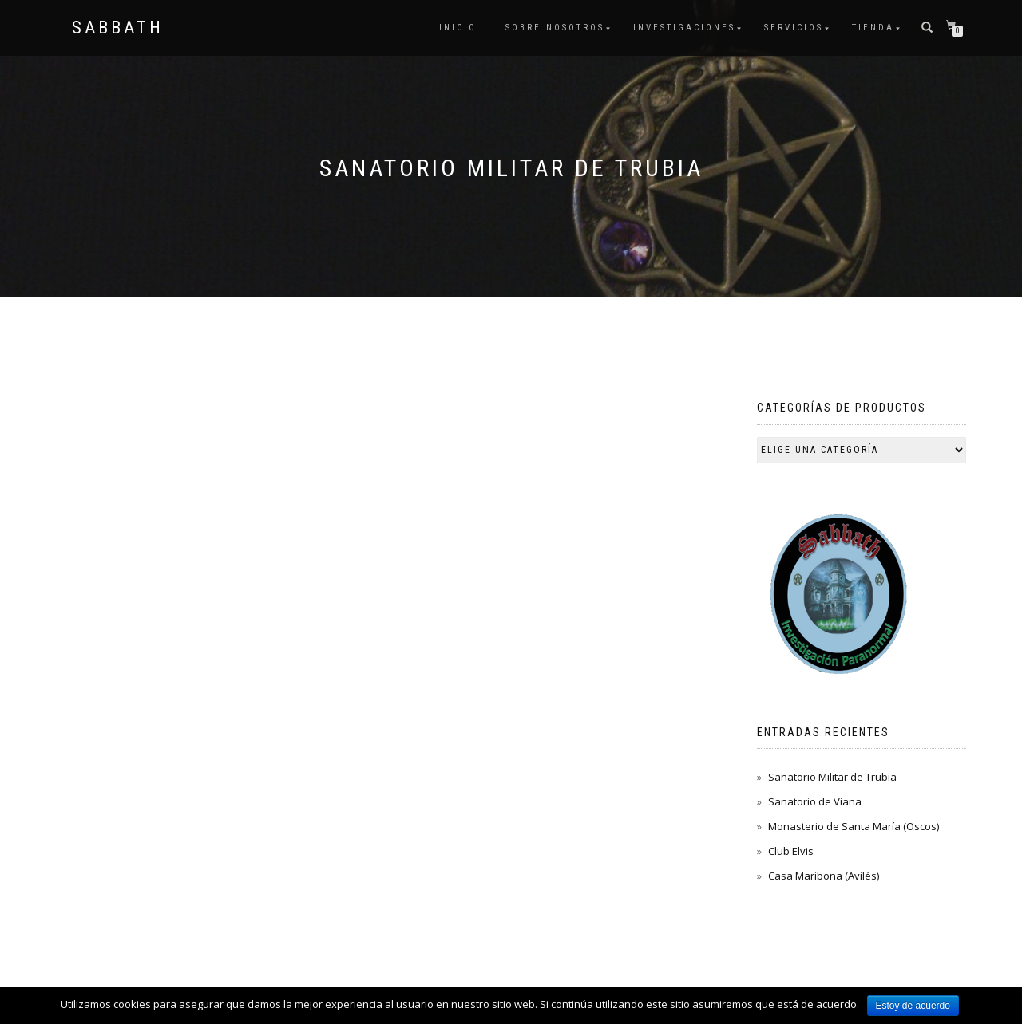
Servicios (793, 27)
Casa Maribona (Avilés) (823, 875)
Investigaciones (684, 27)
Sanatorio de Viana (815, 801)
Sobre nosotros (554, 27)
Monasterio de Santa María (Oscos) (853, 826)
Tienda (873, 27)
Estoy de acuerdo (913, 1005)
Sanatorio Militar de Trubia (832, 777)
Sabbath (118, 27)
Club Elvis (791, 851)
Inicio (458, 27)
